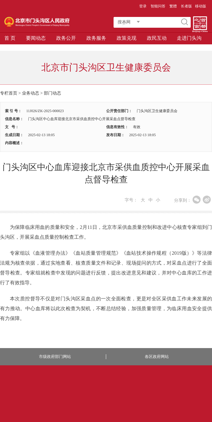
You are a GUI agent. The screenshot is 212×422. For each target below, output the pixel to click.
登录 (143, 6)
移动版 (200, 6)
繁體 (173, 6)
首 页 (9, 38)
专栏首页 (8, 93)
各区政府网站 (157, 356)
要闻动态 (36, 38)
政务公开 (66, 38)
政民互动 (157, 38)
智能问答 (158, 6)
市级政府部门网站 (55, 356)
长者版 (186, 6)
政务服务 (96, 38)
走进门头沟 (189, 38)
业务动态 (30, 93)
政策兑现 (126, 38)
